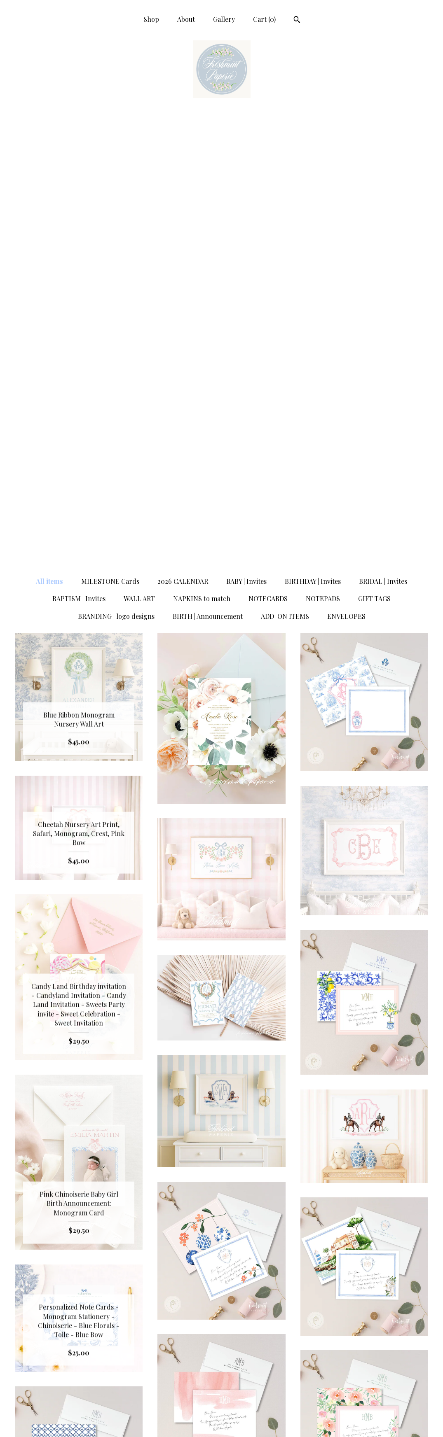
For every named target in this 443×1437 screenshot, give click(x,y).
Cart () (264, 19)
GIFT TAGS (374, 158)
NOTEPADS (323, 158)
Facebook (221, 1366)
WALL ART (139, 158)
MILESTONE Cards (110, 141)
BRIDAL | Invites (383, 141)
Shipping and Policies (78, 1406)
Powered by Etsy (364, 1393)
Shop (151, 19)
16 (195, 1243)
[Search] (297, 20)
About (186, 19)
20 (242, 1243)
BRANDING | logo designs (116, 176)
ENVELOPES (346, 176)
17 (206, 1243)
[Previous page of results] (135, 1243)
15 (184, 1243)
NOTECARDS (268, 158)
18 (218, 1243)
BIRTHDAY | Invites (313, 141)
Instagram (221, 1379)
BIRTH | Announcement (208, 176)
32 (277, 1243)
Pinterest (221, 1393)
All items (49, 141)
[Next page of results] (309, 1243)
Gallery (224, 19)
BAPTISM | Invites (78, 158)
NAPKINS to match (201, 158)
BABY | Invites (246, 141)
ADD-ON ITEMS (285, 176)
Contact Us (79, 1419)
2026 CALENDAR (182, 141)
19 (230, 1243)
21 (255, 1243)
